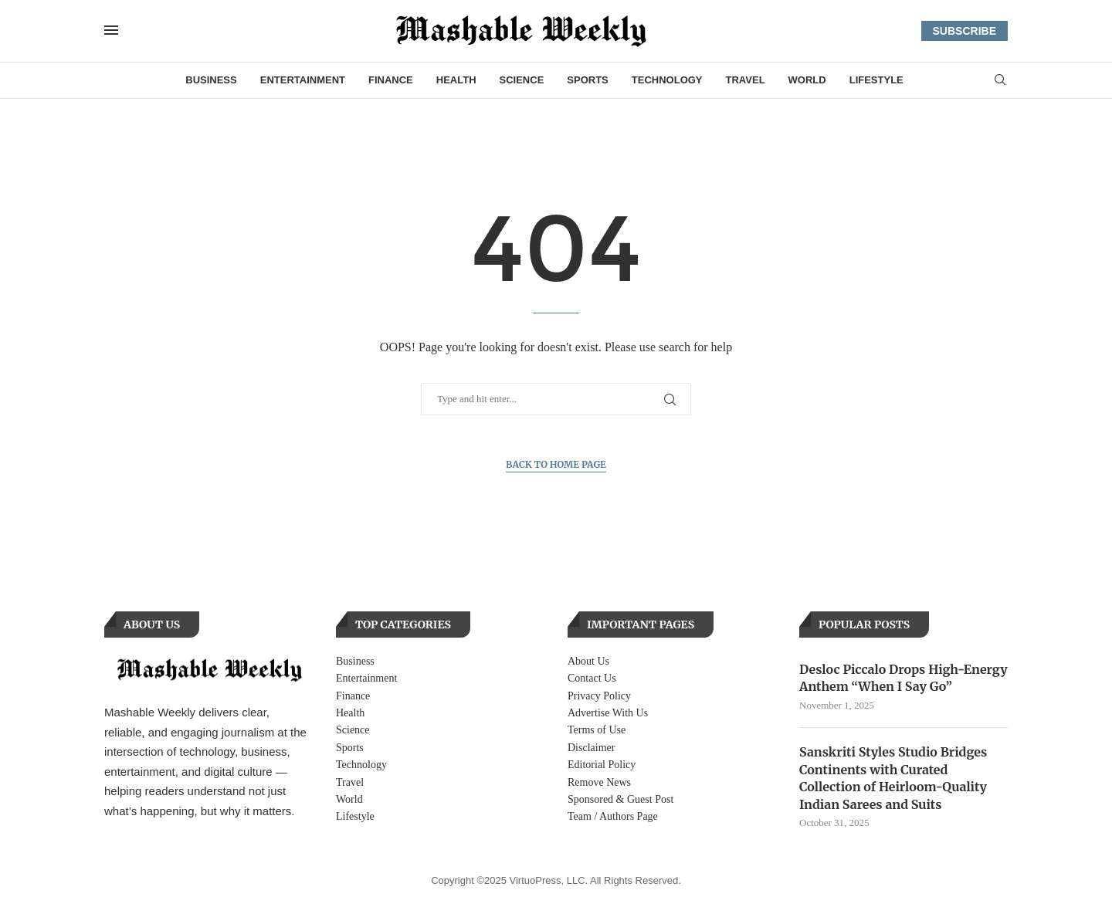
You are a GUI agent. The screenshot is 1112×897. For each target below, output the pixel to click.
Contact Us (592, 678)
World (807, 80)
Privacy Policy (599, 696)
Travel (745, 80)
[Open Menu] (111, 30)
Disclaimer (591, 747)
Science (522, 80)
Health (456, 80)
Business (210, 80)
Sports (587, 80)
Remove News (599, 782)
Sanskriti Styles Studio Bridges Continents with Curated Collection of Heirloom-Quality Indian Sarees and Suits (893, 777)
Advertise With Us (608, 713)
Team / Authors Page (613, 816)
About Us (588, 661)
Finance (390, 80)
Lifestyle (876, 80)
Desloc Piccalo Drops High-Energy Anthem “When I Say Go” (903, 678)
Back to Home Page (556, 464)
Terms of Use (597, 730)
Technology (667, 80)
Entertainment (302, 80)
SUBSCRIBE (964, 31)
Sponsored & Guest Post (620, 799)
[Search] (1000, 80)
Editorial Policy (602, 764)
